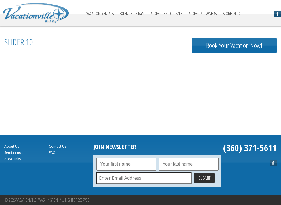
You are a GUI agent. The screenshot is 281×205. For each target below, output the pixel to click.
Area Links (12, 158)
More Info (231, 14)
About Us (11, 146)
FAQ (52, 152)
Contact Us (57, 146)
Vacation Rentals (100, 14)
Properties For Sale (166, 14)
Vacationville (36, 13)
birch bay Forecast (234, 121)
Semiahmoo (14, 152)
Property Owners (202, 14)
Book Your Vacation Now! (234, 45)
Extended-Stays (131, 14)
